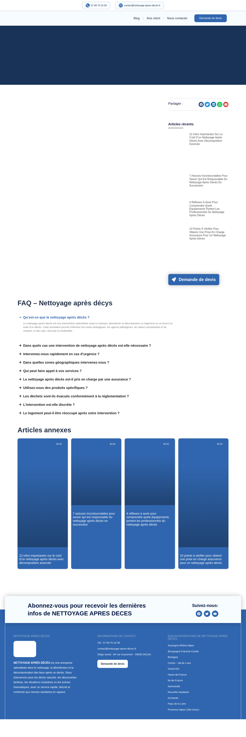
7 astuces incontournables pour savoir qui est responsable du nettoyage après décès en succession (94, 519)
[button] (201, 104)
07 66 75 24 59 (99, 5)
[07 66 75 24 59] (88, 5)
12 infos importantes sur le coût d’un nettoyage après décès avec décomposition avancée (41, 559)
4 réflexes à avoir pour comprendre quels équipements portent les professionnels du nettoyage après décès (206, 209)
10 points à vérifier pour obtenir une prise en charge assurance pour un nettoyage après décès (201, 559)
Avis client (153, 18)
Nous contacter (177, 18)
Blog (137, 18)
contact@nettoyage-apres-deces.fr (142, 5)
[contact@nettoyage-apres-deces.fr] (121, 5)
